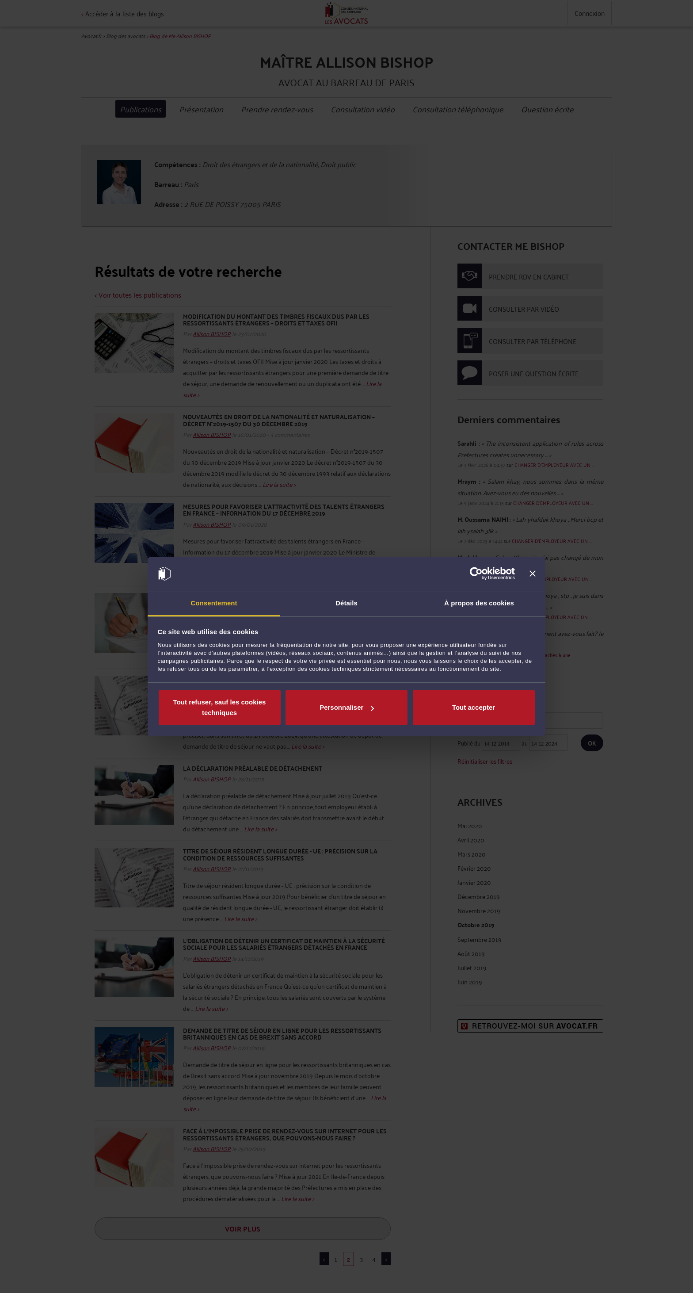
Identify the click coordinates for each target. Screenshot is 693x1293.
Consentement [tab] (213, 603)
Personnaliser (347, 707)
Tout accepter (473, 707)
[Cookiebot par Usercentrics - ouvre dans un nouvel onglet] (476, 574)
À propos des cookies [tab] (479, 603)
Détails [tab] (346, 603)
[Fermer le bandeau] (532, 574)
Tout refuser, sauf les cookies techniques (219, 707)
